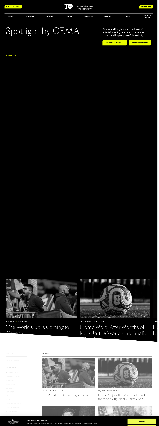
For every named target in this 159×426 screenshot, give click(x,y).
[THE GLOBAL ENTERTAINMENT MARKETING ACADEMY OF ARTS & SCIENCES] (78, 7)
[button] (10, 16)
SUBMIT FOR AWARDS (13, 6)
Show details (31, 421)
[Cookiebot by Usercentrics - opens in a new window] (13, 422)
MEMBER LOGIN (146, 6)
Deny (142, 420)
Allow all (142, 414)
